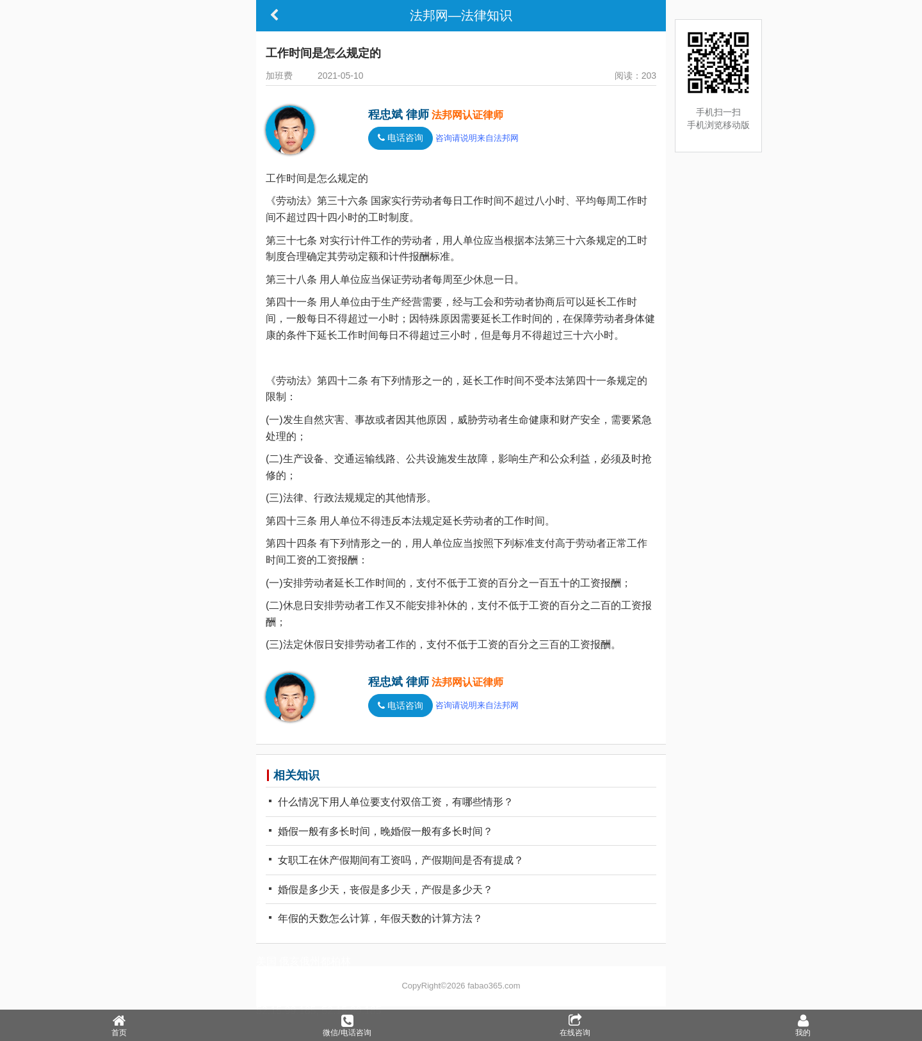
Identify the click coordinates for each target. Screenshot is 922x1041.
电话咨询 (400, 138)
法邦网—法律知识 (461, 15)
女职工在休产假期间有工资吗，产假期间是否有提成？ (396, 860)
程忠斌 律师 (398, 114)
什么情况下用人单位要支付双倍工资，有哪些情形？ (391, 801)
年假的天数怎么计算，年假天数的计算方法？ (376, 918)
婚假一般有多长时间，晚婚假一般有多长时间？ (381, 831)
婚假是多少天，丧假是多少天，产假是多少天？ (381, 889)
